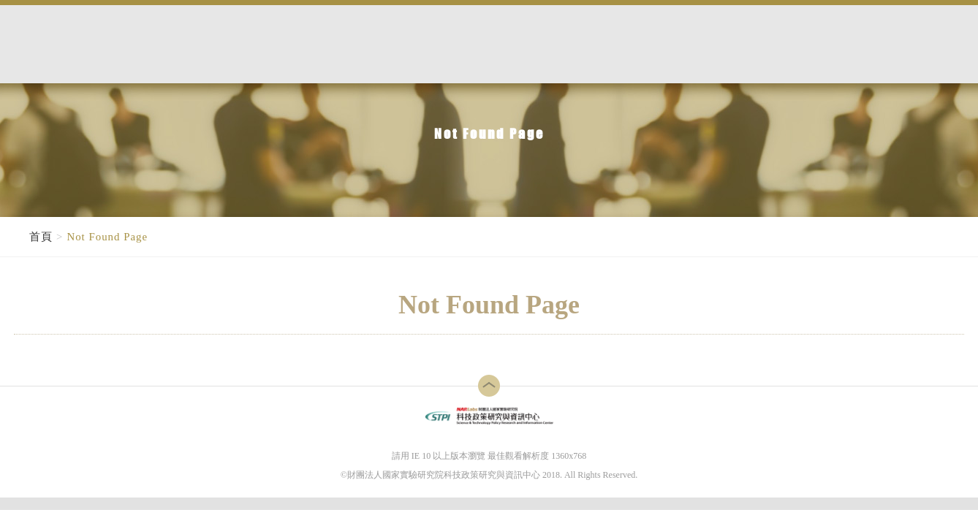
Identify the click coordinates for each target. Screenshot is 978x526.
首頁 (41, 237)
